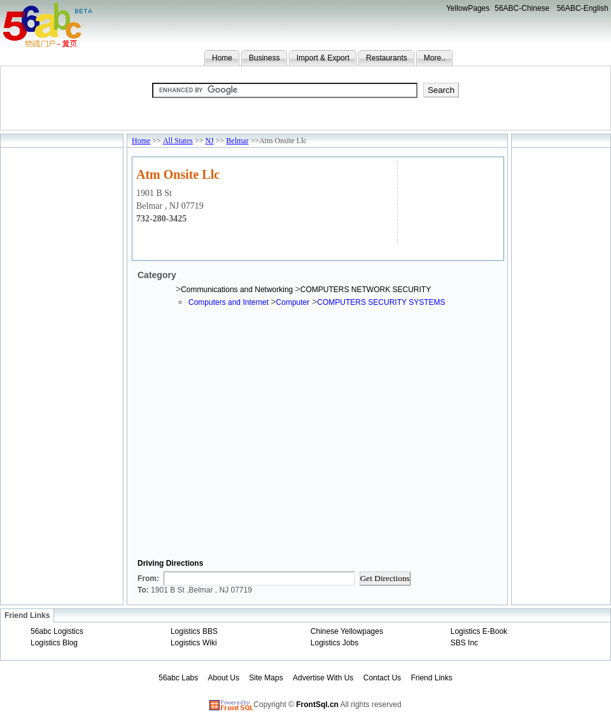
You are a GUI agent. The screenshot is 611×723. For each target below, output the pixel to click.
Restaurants (386, 57)
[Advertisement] (449, 201)
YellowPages (467, 8)
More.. (435, 57)
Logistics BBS (194, 631)
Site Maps (266, 677)
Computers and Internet (229, 302)
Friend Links (431, 677)
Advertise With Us (323, 677)
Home (222, 57)
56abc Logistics (57, 631)
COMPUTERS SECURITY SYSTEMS (381, 302)
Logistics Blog (54, 642)
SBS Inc (464, 642)
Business (264, 57)
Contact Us (382, 677)
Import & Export (323, 57)
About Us (223, 677)
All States (178, 140)
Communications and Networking (238, 289)
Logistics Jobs (334, 642)
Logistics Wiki (194, 642)
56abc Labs (178, 677)
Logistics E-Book (479, 631)
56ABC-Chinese (522, 8)
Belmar (237, 140)
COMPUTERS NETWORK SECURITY (365, 289)
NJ (209, 140)
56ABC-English (582, 8)
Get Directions (385, 578)
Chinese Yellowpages (347, 631)
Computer (293, 302)
